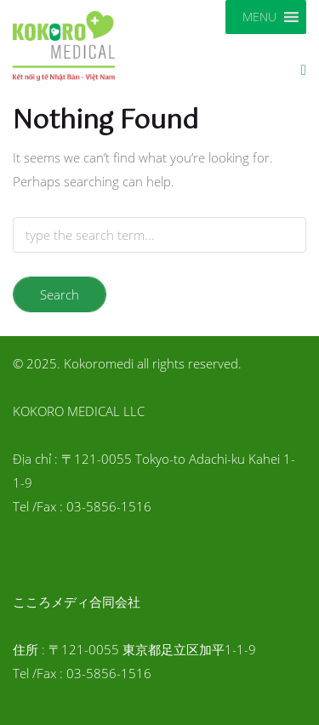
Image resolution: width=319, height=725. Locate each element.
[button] (259, 17)
